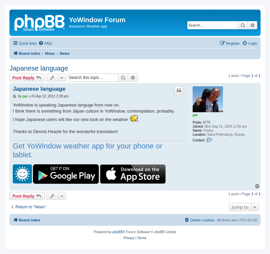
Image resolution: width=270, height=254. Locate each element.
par (195, 115)
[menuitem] (45, 43)
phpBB (118, 232)
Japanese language (38, 68)
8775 (206, 122)
